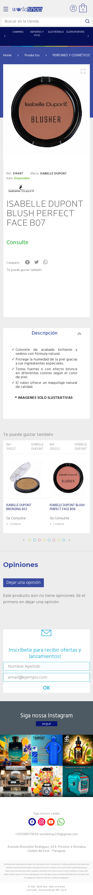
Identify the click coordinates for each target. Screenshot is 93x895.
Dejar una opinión (23, 582)
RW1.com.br (61, 890)
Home (7, 55)
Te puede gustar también (24, 270)
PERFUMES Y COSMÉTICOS (72, 55)
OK (46, 688)
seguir (46, 724)
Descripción (57, 333)
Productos (32, 55)
